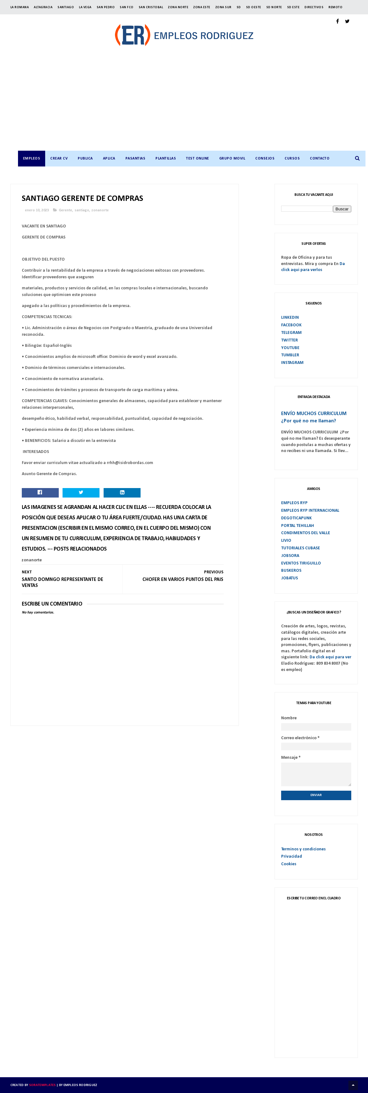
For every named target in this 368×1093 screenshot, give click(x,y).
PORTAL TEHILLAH (297, 525)
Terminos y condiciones (303, 849)
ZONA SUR (223, 7)
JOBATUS (289, 578)
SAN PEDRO (106, 7)
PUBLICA (85, 158)
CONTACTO (319, 158)
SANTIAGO (65, 7)
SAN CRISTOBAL (151, 7)
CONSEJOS (264, 158)
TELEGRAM (291, 332)
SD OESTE (253, 7)
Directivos (314, 7)
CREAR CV (59, 158)
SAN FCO (127, 7)
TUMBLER (290, 355)
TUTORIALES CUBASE (300, 548)
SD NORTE (274, 7)
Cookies (288, 864)
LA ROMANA (19, 7)
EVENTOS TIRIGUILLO (301, 563)
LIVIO (286, 540)
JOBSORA (290, 555)
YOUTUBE (290, 347)
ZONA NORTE (178, 7)
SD (239, 7)
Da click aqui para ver (330, 657)
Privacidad (291, 856)
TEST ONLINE (197, 158)
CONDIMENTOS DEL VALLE (305, 533)
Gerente (65, 210)
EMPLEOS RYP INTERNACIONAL (310, 510)
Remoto (335, 7)
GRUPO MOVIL (232, 158)
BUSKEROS (291, 570)
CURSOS (292, 158)
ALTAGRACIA (43, 7)
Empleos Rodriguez (80, 1085)
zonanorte (100, 210)
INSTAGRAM (292, 362)
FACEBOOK (291, 325)
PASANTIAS (135, 158)
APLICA (109, 158)
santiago (82, 210)
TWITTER (289, 340)
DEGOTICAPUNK (296, 518)
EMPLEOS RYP (294, 503)
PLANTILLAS (165, 158)
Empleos (31, 158)
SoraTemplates (42, 1085)
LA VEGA (85, 7)
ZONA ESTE (201, 7)
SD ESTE (293, 7)
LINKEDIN (290, 317)
